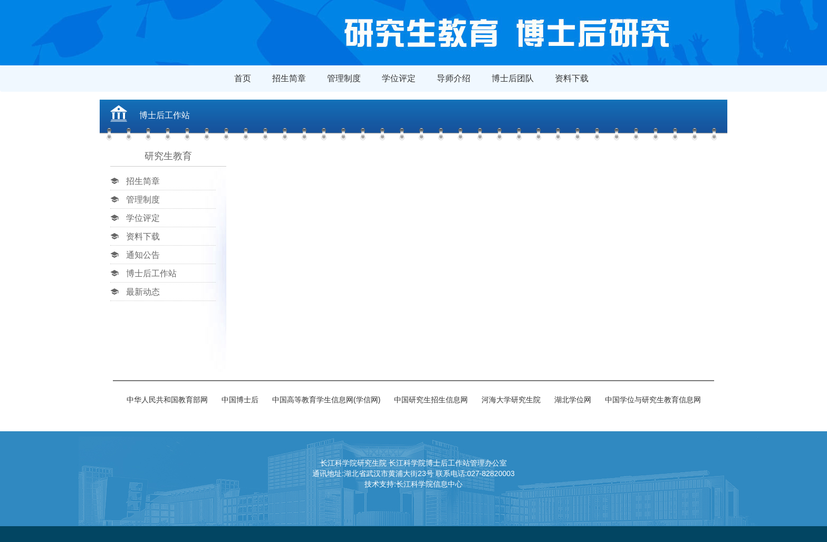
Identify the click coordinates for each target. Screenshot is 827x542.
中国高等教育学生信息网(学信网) (326, 399)
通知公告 (143, 254)
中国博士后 (240, 399)
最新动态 (143, 291)
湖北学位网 (572, 399)
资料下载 (572, 78)
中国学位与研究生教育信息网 (653, 399)
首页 (242, 78)
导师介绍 (453, 78)
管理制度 (344, 78)
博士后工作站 (151, 273)
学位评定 (399, 78)
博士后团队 (513, 78)
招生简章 (289, 78)
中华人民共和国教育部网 (167, 399)
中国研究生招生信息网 (431, 399)
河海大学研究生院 (511, 399)
